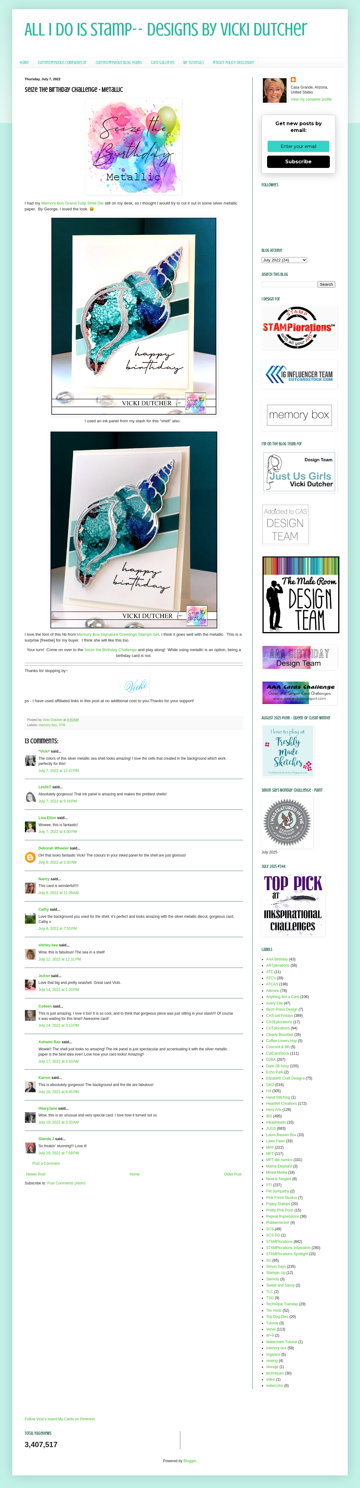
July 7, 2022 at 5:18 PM (57, 801)
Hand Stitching (278, 1097)
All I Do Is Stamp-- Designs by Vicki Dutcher (166, 29)
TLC (269, 1292)
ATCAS (272, 984)
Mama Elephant (279, 1166)
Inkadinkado (276, 1122)
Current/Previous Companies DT (62, 62)
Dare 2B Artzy (277, 1066)
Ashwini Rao (49, 1042)
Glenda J (46, 1139)
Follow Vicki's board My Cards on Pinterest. (60, 1419)
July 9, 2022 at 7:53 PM (57, 928)
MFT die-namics (279, 1160)
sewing (272, 1361)
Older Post (233, 1174)
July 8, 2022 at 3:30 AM (57, 862)
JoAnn (44, 976)
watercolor (274, 1385)
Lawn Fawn (275, 1141)
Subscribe (298, 162)
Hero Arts (274, 1110)
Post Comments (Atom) (66, 1183)
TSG (270, 1298)
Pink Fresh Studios (281, 1198)
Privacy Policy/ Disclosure (233, 62)
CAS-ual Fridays (279, 1015)
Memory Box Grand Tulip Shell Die (72, 203)
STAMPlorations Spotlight (287, 1254)
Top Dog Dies (277, 1317)
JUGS (271, 1128)
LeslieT (44, 787)
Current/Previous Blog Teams (119, 62)
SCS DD (273, 1235)
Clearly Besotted (279, 1034)
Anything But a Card (282, 997)
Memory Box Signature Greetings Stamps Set (118, 634)
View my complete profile (311, 99)
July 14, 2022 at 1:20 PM (58, 990)
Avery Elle (274, 1003)
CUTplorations (278, 1028)
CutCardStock (277, 1053)
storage (272, 1367)
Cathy (43, 909)
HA (268, 1091)
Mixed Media (276, 1172)
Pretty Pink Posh (280, 1210)
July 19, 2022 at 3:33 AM (58, 1122)
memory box (48, 725)
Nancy (44, 879)
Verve (271, 1329)
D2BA (271, 1059)
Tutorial (272, 1323)
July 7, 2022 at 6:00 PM (57, 832)
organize (273, 1354)
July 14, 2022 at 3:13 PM (58, 1025)
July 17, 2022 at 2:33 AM (58, 1061)
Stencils (272, 1279)
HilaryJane (47, 1108)
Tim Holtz (274, 1310)
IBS (269, 1116)
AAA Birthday (277, 959)
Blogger (189, 1461)
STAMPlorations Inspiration (288, 1248)
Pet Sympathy (277, 1191)
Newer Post (35, 1174)
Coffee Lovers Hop (281, 1041)
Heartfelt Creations (281, 1103)
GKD (270, 1085)
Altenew (272, 991)
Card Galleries (162, 62)
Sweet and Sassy (280, 1285)
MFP (270, 1147)
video (270, 1379)
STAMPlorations (279, 1241)
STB (62, 725)
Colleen (45, 1006)
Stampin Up (276, 1273)
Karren (44, 1078)
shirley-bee (48, 945)
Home (24, 62)
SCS (270, 1229)
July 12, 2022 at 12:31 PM (59, 959)
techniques (275, 1373)
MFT (270, 1154)
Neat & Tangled (278, 1179)
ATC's (271, 978)
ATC (269, 972)
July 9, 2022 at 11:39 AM (58, 893)
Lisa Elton (47, 818)
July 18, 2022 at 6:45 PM (58, 1092)
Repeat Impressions (282, 1216)
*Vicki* (44, 751)
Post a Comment (46, 1163)
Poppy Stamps (278, 1204)
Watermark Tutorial (281, 1342)
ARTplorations (278, 965)
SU (268, 1260)
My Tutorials (193, 62)
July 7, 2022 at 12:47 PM (58, 771)
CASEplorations (279, 1022)
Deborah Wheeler (53, 848)
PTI (269, 1185)
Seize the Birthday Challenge (110, 649)
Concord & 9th (278, 1047)
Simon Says (276, 1266)
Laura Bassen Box (281, 1135)
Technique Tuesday (282, 1304)
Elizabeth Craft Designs (285, 1078)
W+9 (270, 1335)
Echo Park (274, 1072)
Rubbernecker (277, 1222)
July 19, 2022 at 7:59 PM (58, 1153)
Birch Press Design (282, 1009)
